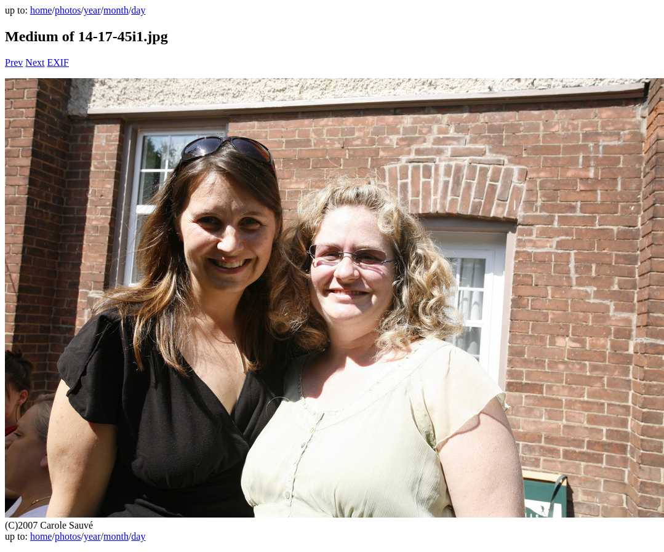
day (138, 10)
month (116, 10)
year (92, 10)
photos (68, 10)
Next (34, 62)
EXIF (58, 62)
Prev (14, 62)
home (41, 10)
